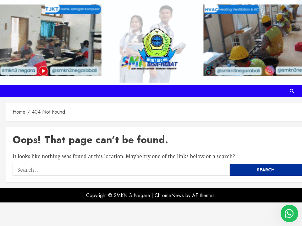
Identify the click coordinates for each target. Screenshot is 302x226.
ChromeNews (169, 195)
